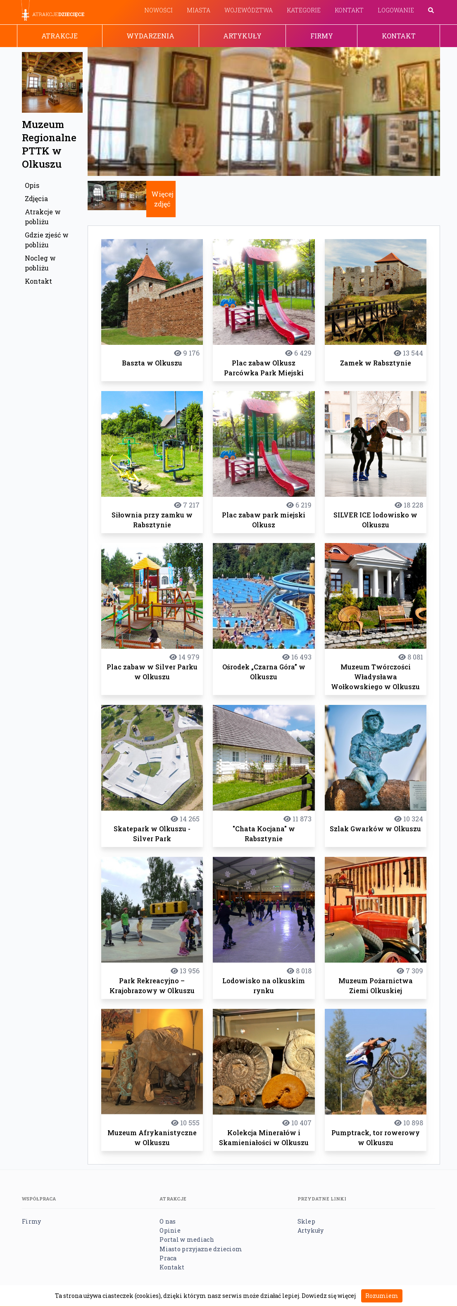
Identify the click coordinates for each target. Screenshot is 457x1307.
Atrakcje (59, 35)
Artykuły (242, 35)
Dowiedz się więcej (329, 1296)
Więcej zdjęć (162, 199)
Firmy (321, 35)
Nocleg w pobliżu (40, 263)
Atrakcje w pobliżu (43, 216)
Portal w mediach (186, 1239)
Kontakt (349, 10)
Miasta (198, 10)
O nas (167, 1221)
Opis (32, 185)
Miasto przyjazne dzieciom (200, 1249)
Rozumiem (381, 1296)
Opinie (170, 1230)
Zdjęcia (36, 198)
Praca (167, 1258)
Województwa (248, 10)
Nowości (158, 10)
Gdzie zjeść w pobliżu (47, 239)
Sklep (306, 1221)
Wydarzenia (150, 35)
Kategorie (304, 10)
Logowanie (396, 10)
